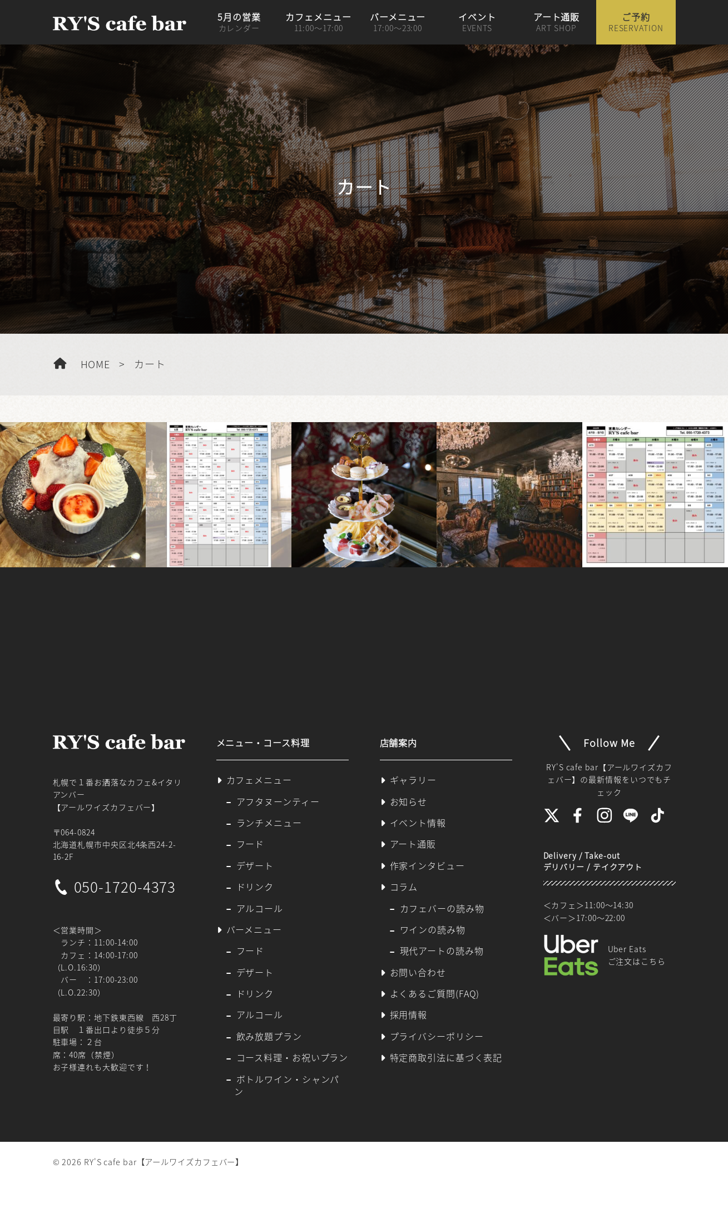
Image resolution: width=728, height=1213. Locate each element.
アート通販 (556, 22)
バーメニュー (397, 22)
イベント (477, 22)
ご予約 (635, 22)
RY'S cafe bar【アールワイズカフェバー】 (164, 1162)
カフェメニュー (318, 22)
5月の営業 (239, 22)
